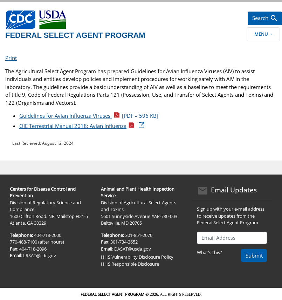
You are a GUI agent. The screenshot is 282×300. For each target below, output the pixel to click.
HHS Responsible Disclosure (130, 264)
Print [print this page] (11, 57)
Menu (263, 34)
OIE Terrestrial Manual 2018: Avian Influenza (82, 125)
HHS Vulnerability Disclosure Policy (137, 257)
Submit (254, 255)
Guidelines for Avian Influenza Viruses (88, 115)
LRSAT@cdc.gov (39, 255)
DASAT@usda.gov (132, 249)
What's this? (209, 252)
